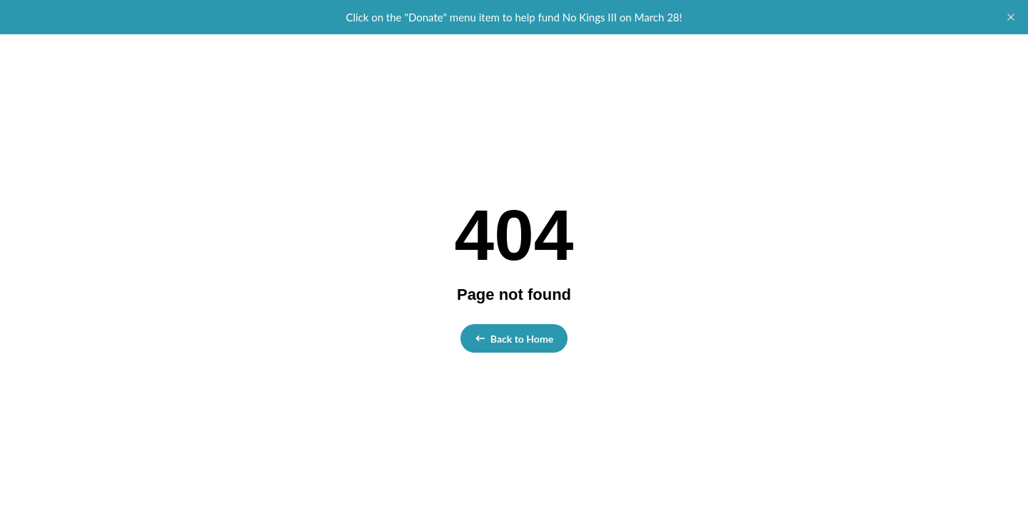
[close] (1010, 17)
